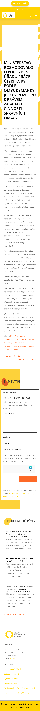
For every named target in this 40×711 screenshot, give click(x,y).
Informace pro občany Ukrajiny (16, 693)
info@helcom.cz (16, 658)
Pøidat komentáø (28, 479)
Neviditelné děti (10, 683)
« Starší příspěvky (14, 615)
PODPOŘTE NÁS (20, 3)
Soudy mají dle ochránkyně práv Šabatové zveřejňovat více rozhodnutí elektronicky (19, 534)
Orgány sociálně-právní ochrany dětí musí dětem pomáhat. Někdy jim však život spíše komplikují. (19, 589)
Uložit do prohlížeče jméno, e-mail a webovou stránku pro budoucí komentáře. (19, 459)
